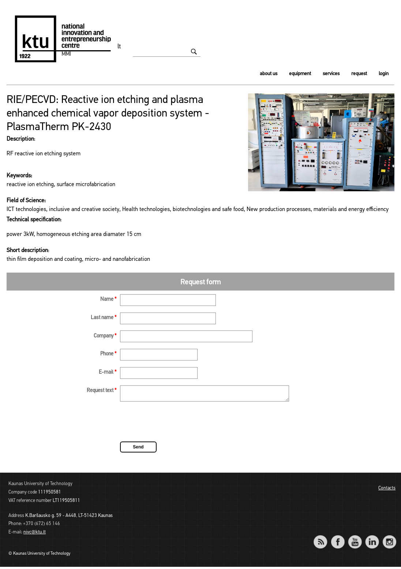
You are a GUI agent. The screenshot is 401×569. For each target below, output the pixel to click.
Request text (101, 391)
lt (119, 46)
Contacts (387, 490)
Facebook (337, 539)
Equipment (300, 74)
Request (359, 74)
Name (108, 299)
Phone (108, 354)
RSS (323, 539)
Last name (103, 318)
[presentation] (175, 425)
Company (105, 336)
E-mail (107, 372)
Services (331, 74)
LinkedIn (372, 539)
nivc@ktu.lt (34, 534)
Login (384, 74)
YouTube (355, 539)
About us (268, 74)
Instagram (389, 539)
